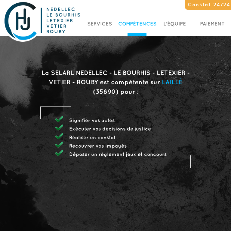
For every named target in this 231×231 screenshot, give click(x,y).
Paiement (212, 24)
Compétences (137, 24)
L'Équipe (174, 24)
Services (99, 24)
